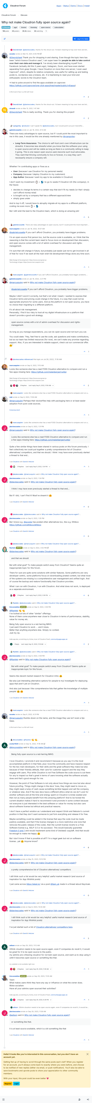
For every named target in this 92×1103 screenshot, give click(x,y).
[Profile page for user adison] (4, 947)
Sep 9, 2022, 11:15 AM (35, 365)
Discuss (6, 27)
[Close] (87, 1054)
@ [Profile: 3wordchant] (15, 57)
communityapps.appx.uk (59, 639)
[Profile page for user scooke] (4, 55)
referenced (28, 359)
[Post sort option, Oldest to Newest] (5, 38)
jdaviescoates (18, 359)
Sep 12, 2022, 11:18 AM (34, 744)
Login (16, 1084)
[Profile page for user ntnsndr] (4, 110)
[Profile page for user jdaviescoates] (4, 428)
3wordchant (17, 50)
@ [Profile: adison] (13, 1015)
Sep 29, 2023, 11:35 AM (43, 976)
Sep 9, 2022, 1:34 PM (36, 478)
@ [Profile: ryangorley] (69, 136)
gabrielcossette (15, 130)
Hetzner (31, 462)
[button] (3, 1099)
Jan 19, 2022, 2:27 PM (37, 279)
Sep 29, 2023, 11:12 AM (31, 945)
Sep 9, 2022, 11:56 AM (28, 397)
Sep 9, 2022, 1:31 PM (36, 426)
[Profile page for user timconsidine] (4, 609)
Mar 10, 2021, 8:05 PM (31, 54)
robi (10, 397)
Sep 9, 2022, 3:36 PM (42, 607)
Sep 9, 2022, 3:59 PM (36, 656)
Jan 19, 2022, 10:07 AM (36, 229)
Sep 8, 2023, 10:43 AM (36, 907)
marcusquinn (14, 229)
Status (66, 6)
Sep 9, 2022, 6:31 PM (31, 714)
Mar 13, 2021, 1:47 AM (31, 108)
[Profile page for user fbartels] (4, 549)
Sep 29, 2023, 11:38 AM (37, 1011)
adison (12, 945)
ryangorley (17, 126)
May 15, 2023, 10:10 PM (37, 859)
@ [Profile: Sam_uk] (54, 884)
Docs (80, 6)
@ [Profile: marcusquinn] (16, 282)
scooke (12, 54)
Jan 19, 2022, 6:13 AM (37, 130)
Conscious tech (14, 410)
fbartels (12, 548)
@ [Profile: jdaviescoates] (29, 50)
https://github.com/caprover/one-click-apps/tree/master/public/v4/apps (42, 85)
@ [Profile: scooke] (28, 522)
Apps (58, 6)
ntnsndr (12, 108)
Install (87, 6)
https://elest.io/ (33, 884)
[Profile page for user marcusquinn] (4, 230)
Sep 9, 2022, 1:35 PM (36, 518)
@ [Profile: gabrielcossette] (17, 232)
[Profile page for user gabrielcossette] (4, 132)
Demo (73, 6)
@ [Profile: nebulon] (26, 126)
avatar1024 (13, 744)
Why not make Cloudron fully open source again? (52, 282)
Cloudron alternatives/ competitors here (54, 927)
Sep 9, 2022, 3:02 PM (38, 548)
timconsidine (14, 607)
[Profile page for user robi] (4, 399)
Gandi (25, 462)
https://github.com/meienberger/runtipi (48, 372)
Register (8, 1084)
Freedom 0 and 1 (17, 830)
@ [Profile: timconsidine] (16, 747)
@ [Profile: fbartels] (13, 610)
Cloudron (16, 462)
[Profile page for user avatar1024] (4, 745)
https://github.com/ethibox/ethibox (25, 525)
